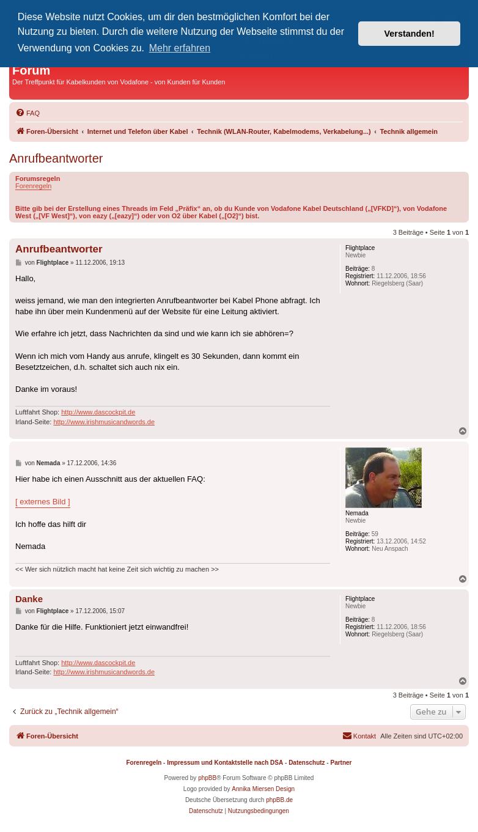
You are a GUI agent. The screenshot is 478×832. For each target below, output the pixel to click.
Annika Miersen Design (263, 789)
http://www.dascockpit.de (98, 412)
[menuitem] (27, 113)
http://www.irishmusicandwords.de (104, 421)
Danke (29, 599)
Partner (340, 762)
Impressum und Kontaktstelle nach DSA (225, 762)
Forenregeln (33, 186)
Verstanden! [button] (409, 34)
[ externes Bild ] (42, 501)
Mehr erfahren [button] (180, 48)
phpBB (207, 778)
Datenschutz (307, 762)
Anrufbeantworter (56, 158)
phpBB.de (279, 800)
